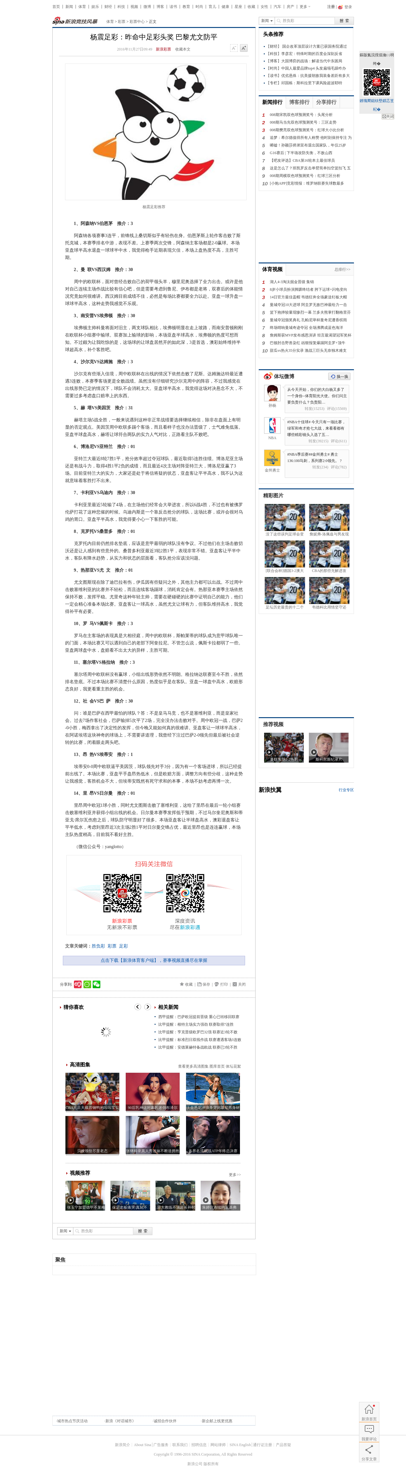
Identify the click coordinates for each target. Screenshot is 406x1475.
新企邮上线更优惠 (217, 1421)
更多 (303, 6)
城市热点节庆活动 (72, 1421)
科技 (121, 6)
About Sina (142, 1445)
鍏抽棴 (388, 116)
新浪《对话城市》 (120, 1421)
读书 (173, 6)
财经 (108, 6)
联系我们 (180, 1445)
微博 (147, 6)
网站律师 (218, 1445)
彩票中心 (137, 21)
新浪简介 (122, 1445)
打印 (224, 984)
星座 (238, 6)
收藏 (251, 6)
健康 (225, 6)
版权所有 (211, 1464)
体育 (82, 6)
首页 (56, 6)
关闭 (242, 984)
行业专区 (346, 790)
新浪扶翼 (270, 790)
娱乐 (95, 6)
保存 (206, 984)
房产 (290, 6)
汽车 (277, 6)
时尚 (199, 6)
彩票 (121, 21)
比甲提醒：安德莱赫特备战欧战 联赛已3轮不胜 (197, 1047)
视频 (134, 6)
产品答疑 (283, 1445)
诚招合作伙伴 (165, 1421)
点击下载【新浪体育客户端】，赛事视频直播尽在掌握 (154, 960)
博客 (160, 6)
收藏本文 (182, 49)
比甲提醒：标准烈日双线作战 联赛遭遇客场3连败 (199, 1039)
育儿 (212, 6)
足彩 (123, 946)
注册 (331, 6)
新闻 (69, 6)
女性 (264, 6)
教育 (186, 6)
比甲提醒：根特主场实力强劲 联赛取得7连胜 (196, 1024)
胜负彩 (98, 946)
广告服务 (161, 1445)
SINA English (240, 1445)
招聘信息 (199, 1445)
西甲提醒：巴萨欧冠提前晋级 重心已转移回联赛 (198, 1017)
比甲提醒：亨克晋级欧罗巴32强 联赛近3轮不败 (197, 1032)
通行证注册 (262, 1445)
